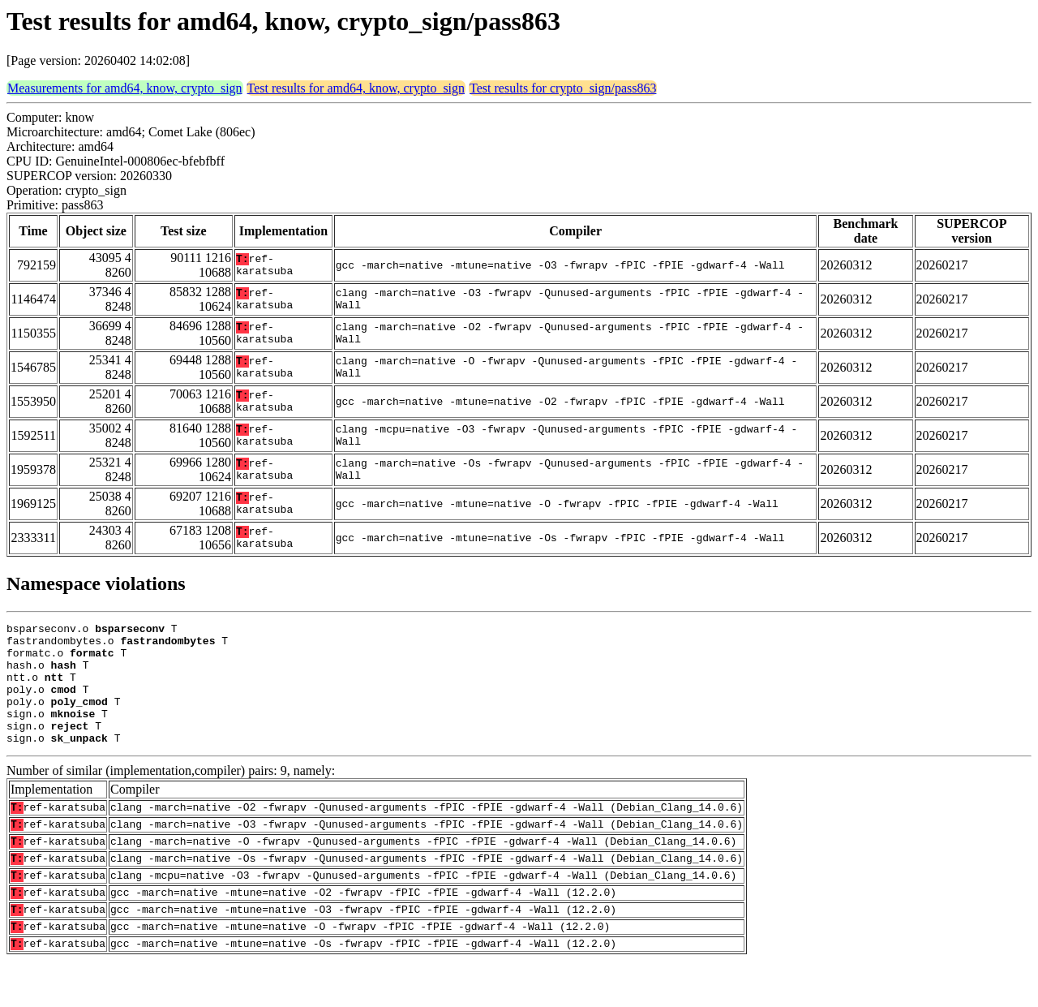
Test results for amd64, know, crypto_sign (356, 88)
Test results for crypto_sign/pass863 (563, 88)
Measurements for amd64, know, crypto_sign (124, 88)
